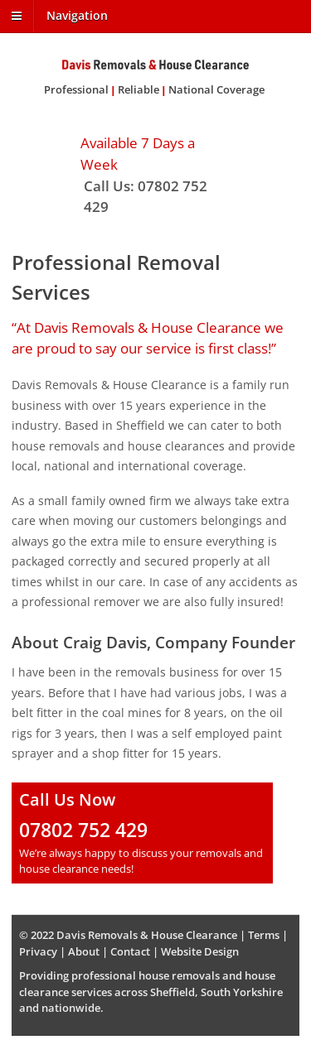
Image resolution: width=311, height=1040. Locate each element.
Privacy (38, 951)
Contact (130, 951)
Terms (263, 934)
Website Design (200, 951)
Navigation (77, 15)
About (84, 951)
